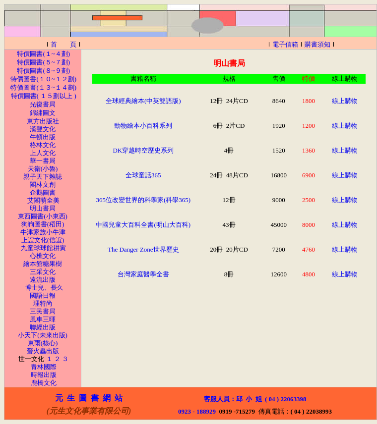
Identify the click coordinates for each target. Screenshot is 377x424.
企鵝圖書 (43, 192)
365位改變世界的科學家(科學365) (143, 200)
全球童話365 (143, 175)
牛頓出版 (43, 137)
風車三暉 (43, 319)
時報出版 (44, 374)
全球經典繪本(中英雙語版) (143, 101)
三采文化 (43, 271)
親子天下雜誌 (42, 176)
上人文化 (43, 153)
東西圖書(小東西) (42, 216)
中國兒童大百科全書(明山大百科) (143, 224)
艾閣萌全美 (43, 200)
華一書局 (43, 160)
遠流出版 (43, 279)
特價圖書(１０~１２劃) (43, 79)
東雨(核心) (43, 343)
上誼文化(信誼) (42, 240)
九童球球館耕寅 (43, 248)
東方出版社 (43, 121)
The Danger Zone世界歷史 (143, 249)
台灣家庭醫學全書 (143, 274)
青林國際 (44, 367)
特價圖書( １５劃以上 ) (43, 96)
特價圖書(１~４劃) (43, 53)
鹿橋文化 (44, 382)
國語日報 (43, 295)
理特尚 (43, 303)
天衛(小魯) (43, 168)
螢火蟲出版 (43, 351)
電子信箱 (285, 44)
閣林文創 (43, 184)
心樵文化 (43, 256)
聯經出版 (43, 327)
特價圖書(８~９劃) (43, 70)
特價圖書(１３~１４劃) (43, 87)
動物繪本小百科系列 (143, 125)
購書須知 (317, 44)
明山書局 (43, 208)
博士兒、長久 (44, 287)
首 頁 (63, 44)
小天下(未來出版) (41, 335)
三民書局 (43, 311)
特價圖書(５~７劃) (43, 62)
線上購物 (345, 101)
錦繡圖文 (43, 112)
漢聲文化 (43, 129)
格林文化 (43, 145)
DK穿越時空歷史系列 (143, 150)
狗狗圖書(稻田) (42, 224)
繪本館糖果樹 (42, 263)
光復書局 (43, 104)
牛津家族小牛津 (42, 232)
